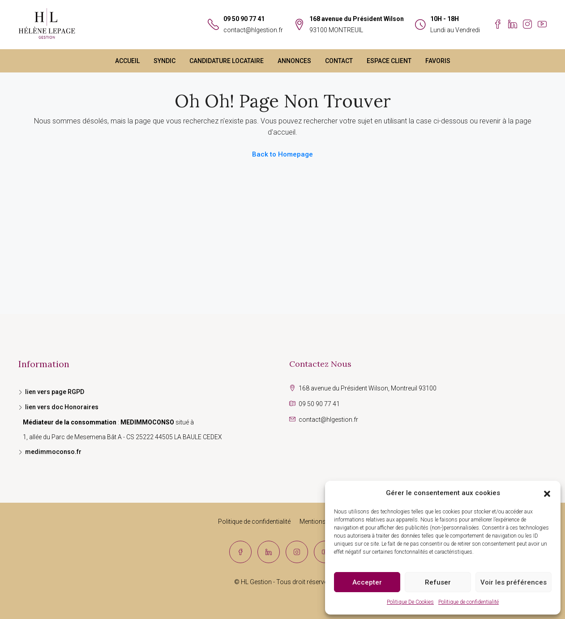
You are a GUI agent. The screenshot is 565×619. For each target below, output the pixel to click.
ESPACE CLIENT (389, 60)
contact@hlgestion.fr (253, 30)
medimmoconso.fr (53, 451)
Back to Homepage (282, 154)
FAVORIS (437, 60)
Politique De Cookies (410, 602)
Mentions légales (323, 521)
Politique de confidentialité (468, 602)
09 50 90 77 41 (244, 18)
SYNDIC (164, 60)
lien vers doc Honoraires (61, 407)
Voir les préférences (513, 582)
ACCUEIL (127, 60)
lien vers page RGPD (54, 391)
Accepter (367, 582)
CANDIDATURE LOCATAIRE (226, 60)
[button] (547, 493)
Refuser (438, 582)
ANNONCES (294, 60)
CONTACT (339, 60)
